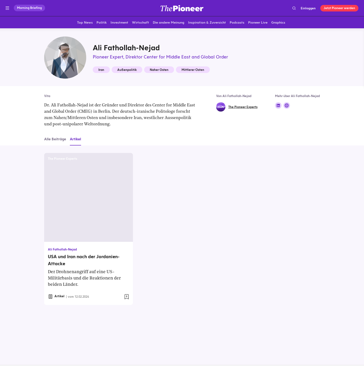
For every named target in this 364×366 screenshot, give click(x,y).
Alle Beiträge (55, 140)
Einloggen (308, 8)
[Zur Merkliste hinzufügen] (126, 297)
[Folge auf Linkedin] (278, 106)
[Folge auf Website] (286, 106)
